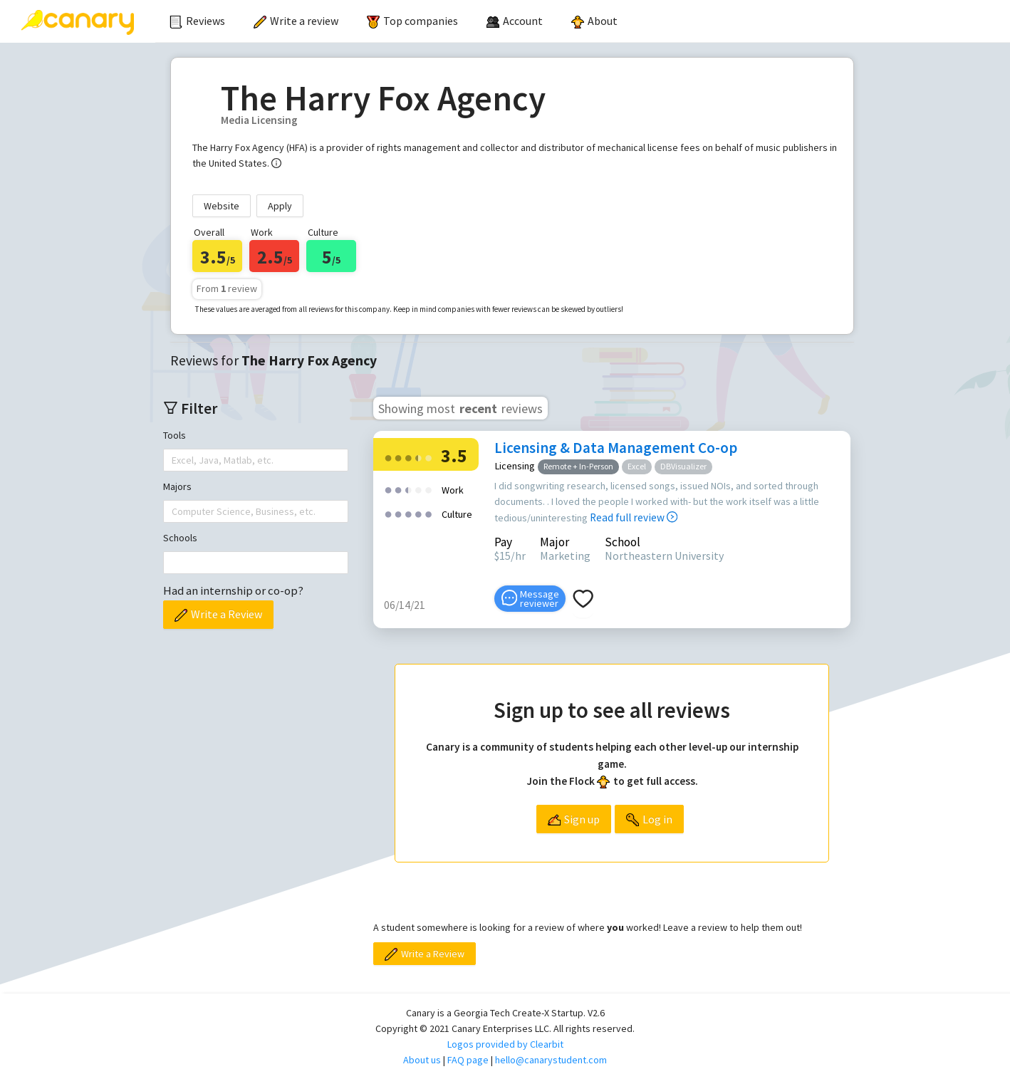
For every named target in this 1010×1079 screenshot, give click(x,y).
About (594, 21)
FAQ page (468, 1059)
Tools (174, 435)
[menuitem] (197, 21)
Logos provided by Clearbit (505, 1044)
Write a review (296, 21)
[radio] (388, 457)
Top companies (412, 21)
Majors (177, 486)
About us (422, 1059)
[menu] (582, 21)
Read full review (633, 517)
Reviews (197, 21)
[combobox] (173, 460)
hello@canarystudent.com (551, 1059)
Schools (180, 537)
